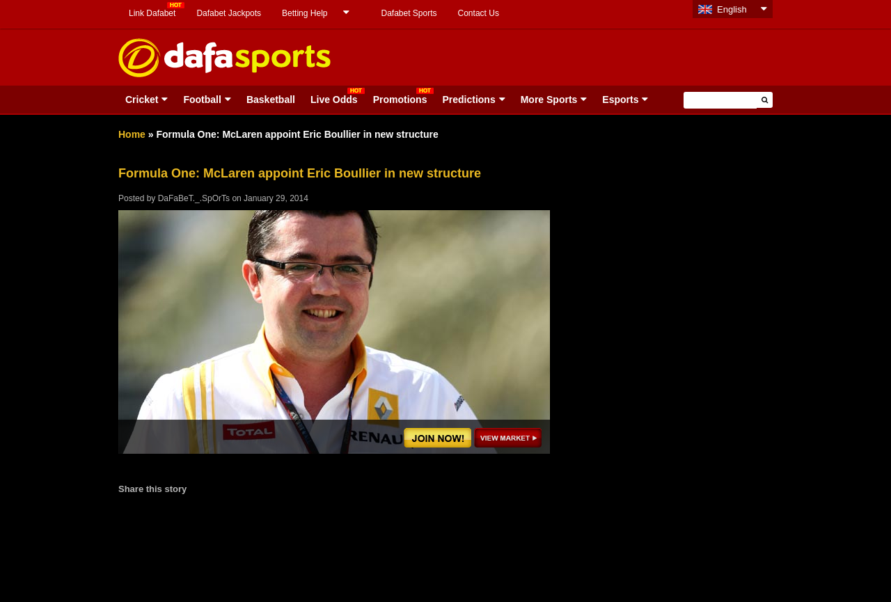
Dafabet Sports (408, 13)
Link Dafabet (152, 13)
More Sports (549, 99)
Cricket (141, 99)
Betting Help (304, 13)
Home (131, 134)
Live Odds (334, 99)
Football (202, 99)
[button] (765, 100)
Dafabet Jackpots (228, 13)
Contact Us (478, 13)
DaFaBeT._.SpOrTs (194, 198)
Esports (620, 99)
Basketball (270, 99)
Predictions (468, 99)
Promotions (400, 99)
